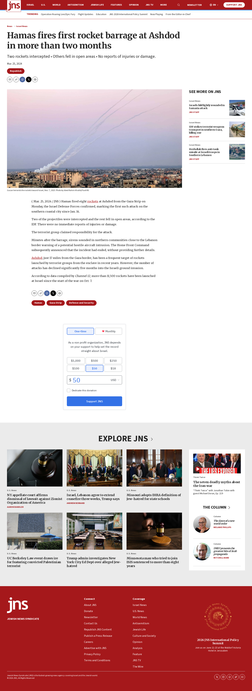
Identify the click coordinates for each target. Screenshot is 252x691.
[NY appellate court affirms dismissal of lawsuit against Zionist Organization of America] (34, 468)
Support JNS (234, 5)
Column (217, 516)
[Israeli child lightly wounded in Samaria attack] (237, 108)
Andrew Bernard (76, 503)
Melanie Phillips (222, 527)
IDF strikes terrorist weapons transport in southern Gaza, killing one (206, 129)
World (56, 5)
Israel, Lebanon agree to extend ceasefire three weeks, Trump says (93, 497)
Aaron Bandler (15, 507)
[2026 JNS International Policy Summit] (217, 616)
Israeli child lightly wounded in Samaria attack (207, 107)
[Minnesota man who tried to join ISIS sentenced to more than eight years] (154, 531)
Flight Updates (85, 14)
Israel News (21, 26)
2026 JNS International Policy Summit (218, 641)
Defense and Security (81, 303)
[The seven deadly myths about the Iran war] (217, 463)
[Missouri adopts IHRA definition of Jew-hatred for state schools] (154, 468)
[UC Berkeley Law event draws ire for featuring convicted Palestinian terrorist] (34, 531)
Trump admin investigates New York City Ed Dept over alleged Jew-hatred (94, 562)
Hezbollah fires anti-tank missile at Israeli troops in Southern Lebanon (204, 152)
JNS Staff (194, 112)
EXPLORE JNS (126, 439)
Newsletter (194, 5)
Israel (30, 5)
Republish (16, 71)
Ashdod (36, 258)
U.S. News (12, 490)
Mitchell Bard (221, 557)
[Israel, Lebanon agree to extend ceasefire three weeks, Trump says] (94, 468)
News (9, 26)
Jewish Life (97, 5)
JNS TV (149, 5)
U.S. (43, 5)
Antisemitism (76, 5)
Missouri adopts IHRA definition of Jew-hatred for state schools (154, 497)
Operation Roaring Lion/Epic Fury (58, 14)
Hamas (38, 303)
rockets (92, 201)
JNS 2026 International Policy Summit (128, 14)
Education (101, 14)
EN (214, 5)
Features (116, 5)
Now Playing (156, 14)
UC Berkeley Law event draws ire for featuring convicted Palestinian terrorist (34, 562)
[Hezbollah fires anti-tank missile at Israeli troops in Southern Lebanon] (237, 152)
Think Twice (199, 477)
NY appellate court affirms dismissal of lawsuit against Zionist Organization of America (34, 499)
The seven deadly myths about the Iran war (216, 484)
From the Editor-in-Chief (178, 14)
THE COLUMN (217, 507)
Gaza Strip (56, 303)
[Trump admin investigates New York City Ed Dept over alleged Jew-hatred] (94, 531)
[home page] (14, 6)
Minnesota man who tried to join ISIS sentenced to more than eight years (153, 562)
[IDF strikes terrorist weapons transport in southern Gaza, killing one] (237, 129)
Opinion (134, 5)
